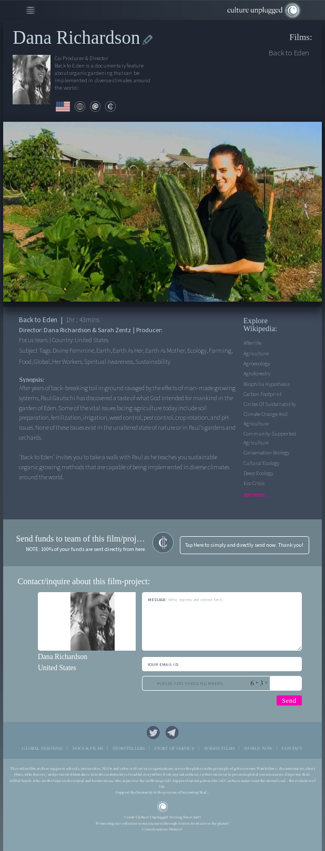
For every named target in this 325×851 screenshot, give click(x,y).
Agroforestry (256, 374)
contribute (110, 106)
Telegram (172, 732)
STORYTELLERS (129, 748)
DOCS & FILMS (88, 748)
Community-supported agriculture (269, 438)
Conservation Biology (266, 453)
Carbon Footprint (262, 394)
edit (148, 40)
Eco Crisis (254, 483)
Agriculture (256, 353)
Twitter (153, 732)
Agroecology (256, 364)
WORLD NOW (258, 748)
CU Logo (162, 806)
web (80, 106)
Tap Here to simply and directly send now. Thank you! (244, 545)
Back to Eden (289, 53)
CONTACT (292, 748)
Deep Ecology (258, 473)
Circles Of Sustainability (269, 404)
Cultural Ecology (261, 463)
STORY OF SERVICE (174, 748)
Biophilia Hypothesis (266, 384)
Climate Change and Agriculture (265, 419)
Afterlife (252, 343)
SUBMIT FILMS (219, 748)
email (95, 106)
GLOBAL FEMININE (42, 748)
